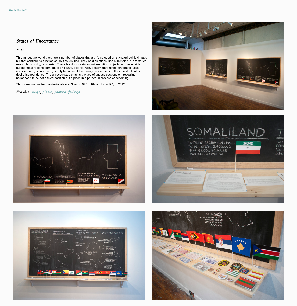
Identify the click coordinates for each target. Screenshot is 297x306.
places (47, 92)
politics (60, 92)
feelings (74, 92)
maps (36, 92)
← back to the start (15, 10)
